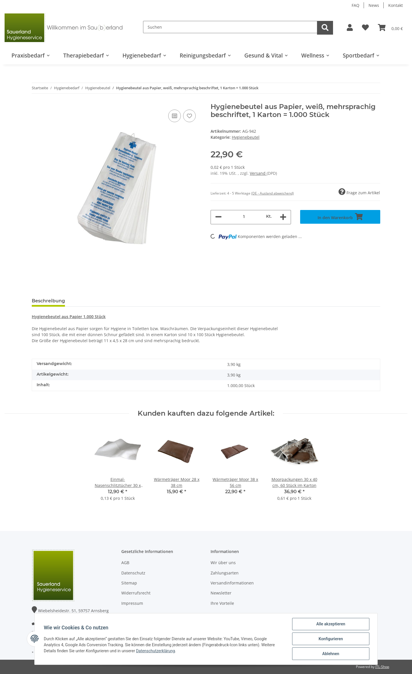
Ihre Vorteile (222, 603)
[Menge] (244, 216)
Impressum (132, 603)
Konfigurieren (330, 639)
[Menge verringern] (218, 217)
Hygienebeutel (246, 137)
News (374, 5)
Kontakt (395, 5)
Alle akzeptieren (330, 624)
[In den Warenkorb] (340, 217)
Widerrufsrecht (135, 593)
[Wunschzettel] (365, 27)
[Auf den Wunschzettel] (189, 116)
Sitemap (129, 583)
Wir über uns (223, 562)
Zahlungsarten (225, 573)
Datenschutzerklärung (155, 651)
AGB (125, 562)
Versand (258, 173)
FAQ (355, 5)
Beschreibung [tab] (48, 301)
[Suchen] (230, 27)
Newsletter (221, 593)
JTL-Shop (382, 666)
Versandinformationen (232, 583)
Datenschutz (133, 573)
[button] (349, 27)
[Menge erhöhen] (283, 217)
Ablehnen (330, 653)
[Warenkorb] (390, 27)
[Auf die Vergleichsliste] (174, 116)
